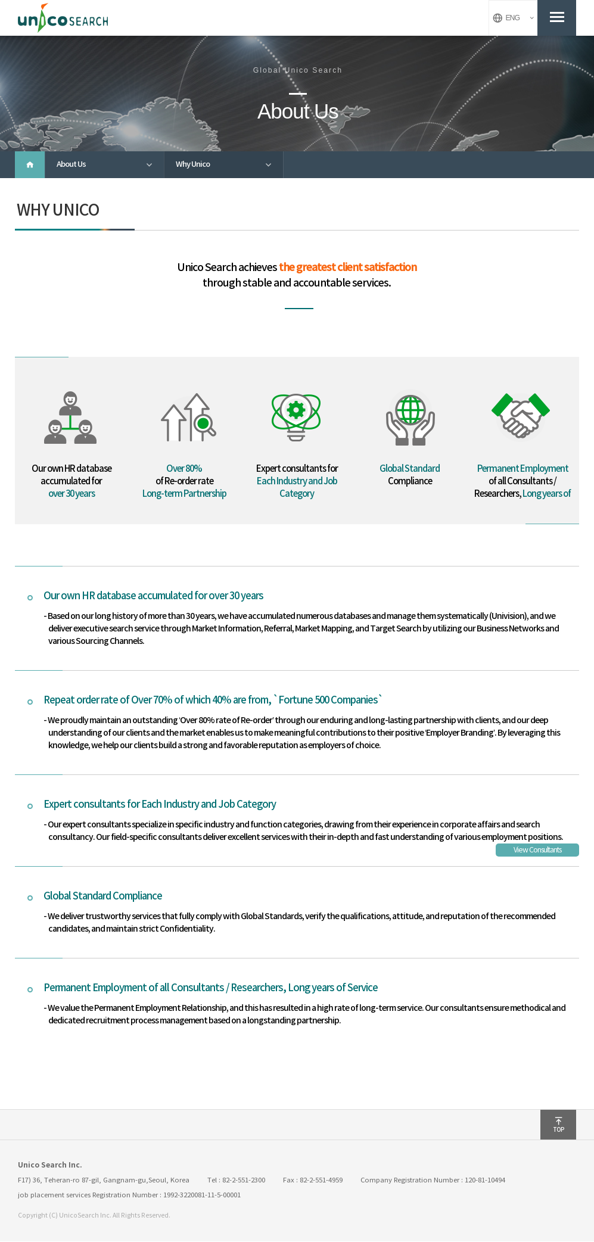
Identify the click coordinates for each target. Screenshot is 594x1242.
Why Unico (229, 165)
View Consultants (537, 850)
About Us (110, 165)
